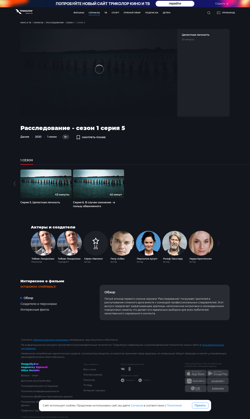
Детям (167, 12)
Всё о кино (89, 369)
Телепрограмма (92, 374)
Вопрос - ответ (29, 375)
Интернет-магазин (94, 390)
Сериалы (94, 12)
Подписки (151, 12)
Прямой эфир (132, 12)
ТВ (105, 12)
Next (218, 246)
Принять (200, 405)
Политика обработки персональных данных (47, 396)
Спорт (115, 12)
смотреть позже (91, 137)
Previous (15, 184)
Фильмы (79, 12)
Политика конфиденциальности (40, 391)
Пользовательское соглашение (39, 386)
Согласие (137, 405)
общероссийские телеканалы (51, 339)
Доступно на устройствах (36, 380)
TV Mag (87, 385)
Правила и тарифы (32, 410)
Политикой (174, 405)
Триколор (89, 380)
